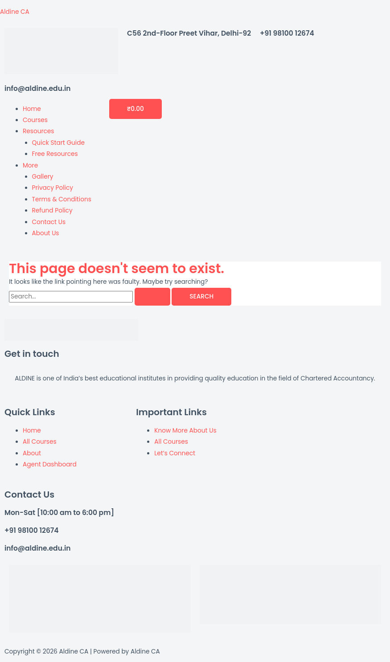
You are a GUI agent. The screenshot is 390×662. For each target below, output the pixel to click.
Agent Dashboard (50, 464)
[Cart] (135, 109)
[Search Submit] (152, 297)
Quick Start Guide (58, 143)
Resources (38, 131)
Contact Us (49, 222)
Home (32, 109)
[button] (57, 131)
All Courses (40, 441)
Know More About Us (185, 430)
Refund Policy (52, 210)
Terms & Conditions (61, 199)
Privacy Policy (52, 188)
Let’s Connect (174, 453)
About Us (45, 233)
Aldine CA (14, 12)
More (30, 165)
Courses (35, 120)
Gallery (42, 176)
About (32, 453)
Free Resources (55, 154)
